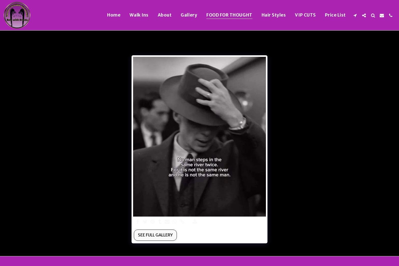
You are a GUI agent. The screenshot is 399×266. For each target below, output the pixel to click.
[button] (355, 15)
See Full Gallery (155, 235)
